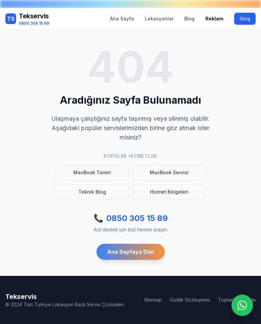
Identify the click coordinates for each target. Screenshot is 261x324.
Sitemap (153, 300)
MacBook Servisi (169, 172)
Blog (189, 18)
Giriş (245, 18)
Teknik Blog (92, 192)
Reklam (214, 18)
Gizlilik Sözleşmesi (190, 300)
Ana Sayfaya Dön (130, 251)
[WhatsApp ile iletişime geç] (242, 305)
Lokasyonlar (159, 18)
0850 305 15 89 (130, 218)
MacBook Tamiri (92, 172)
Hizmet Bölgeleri (169, 192)
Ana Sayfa (122, 18)
